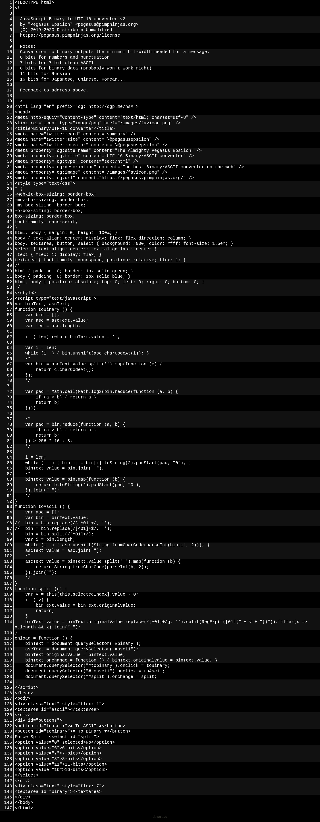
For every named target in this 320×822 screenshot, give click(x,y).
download (160, 816)
